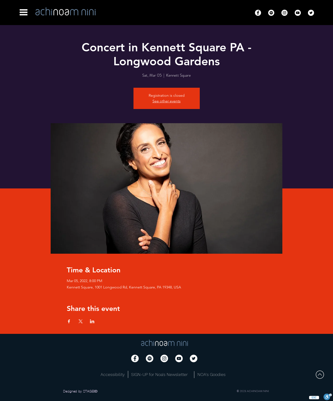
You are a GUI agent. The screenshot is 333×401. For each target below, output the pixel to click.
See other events (166, 101)
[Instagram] (284, 13)
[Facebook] (258, 13)
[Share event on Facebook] (69, 321)
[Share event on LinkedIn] (92, 321)
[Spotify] (271, 13)
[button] (23, 12)
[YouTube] (298, 13)
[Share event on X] (80, 321)
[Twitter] (311, 13)
